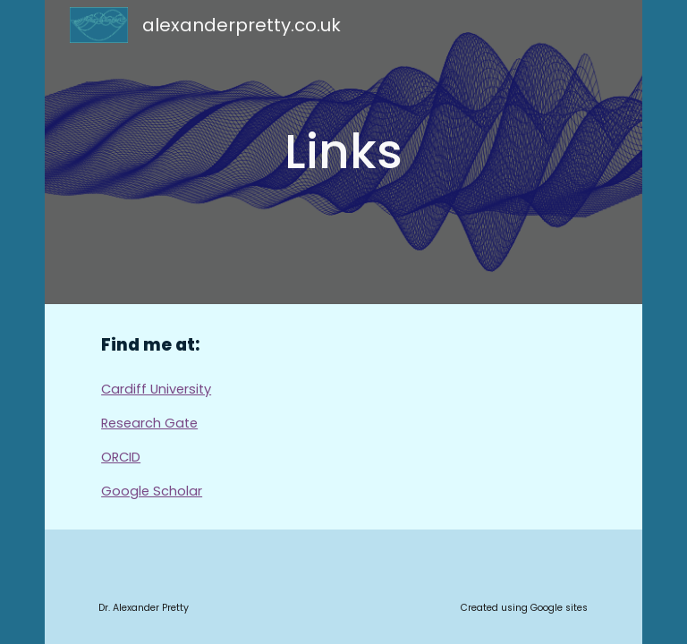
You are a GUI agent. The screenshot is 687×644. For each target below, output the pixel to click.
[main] (343, 152)
